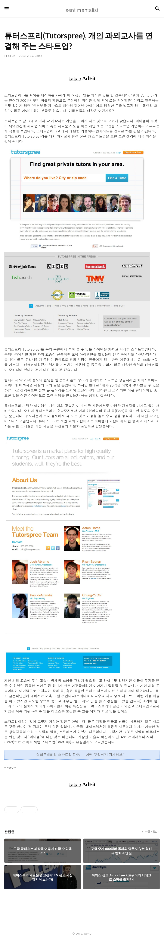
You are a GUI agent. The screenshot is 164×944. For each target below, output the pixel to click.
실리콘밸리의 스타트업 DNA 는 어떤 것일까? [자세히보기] (82, 754)
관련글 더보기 (151, 831)
